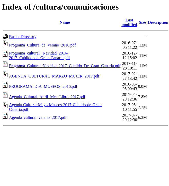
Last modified (129, 22)
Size (142, 22)
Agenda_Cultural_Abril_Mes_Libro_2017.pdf (47, 97)
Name (65, 22)
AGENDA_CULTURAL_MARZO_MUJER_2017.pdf (54, 76)
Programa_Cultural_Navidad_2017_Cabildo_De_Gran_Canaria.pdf (64, 66)
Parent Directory (22, 36)
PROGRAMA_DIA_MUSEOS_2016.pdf (43, 86)
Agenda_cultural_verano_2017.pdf (37, 117)
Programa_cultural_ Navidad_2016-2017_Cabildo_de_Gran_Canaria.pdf (39, 55)
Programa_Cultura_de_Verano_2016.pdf (42, 45)
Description (158, 22)
